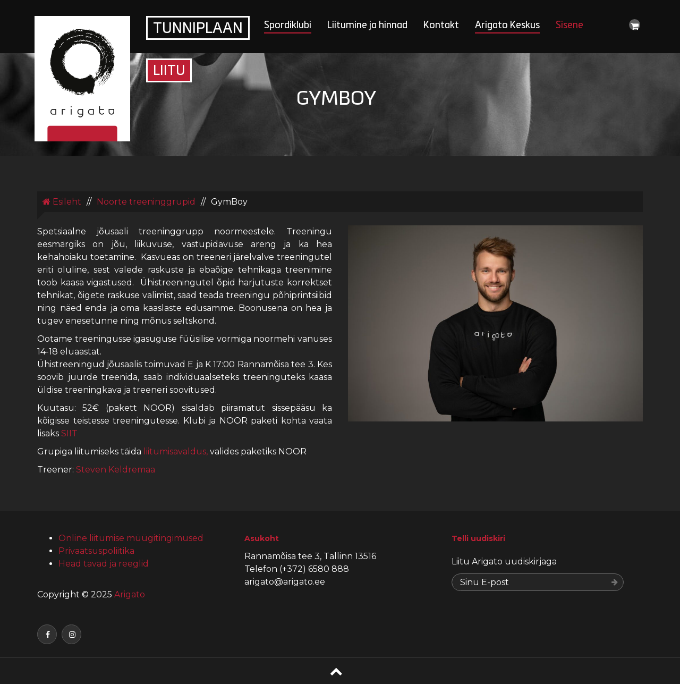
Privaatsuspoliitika (96, 551)
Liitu (169, 71)
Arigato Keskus (507, 26)
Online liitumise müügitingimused (130, 538)
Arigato (128, 594)
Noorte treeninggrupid (146, 202)
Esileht (61, 202)
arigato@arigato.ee (284, 582)
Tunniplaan (198, 29)
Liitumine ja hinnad (367, 26)
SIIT (70, 433)
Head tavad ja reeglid (103, 564)
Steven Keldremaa (115, 470)
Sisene (569, 26)
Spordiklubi (287, 26)
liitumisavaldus (174, 451)
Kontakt (441, 26)
